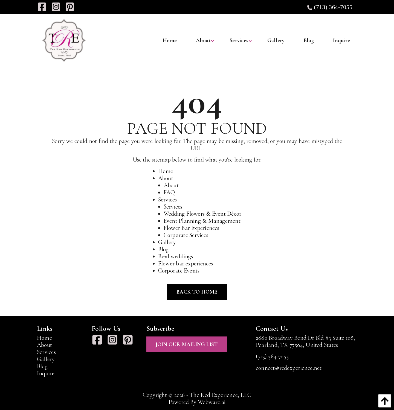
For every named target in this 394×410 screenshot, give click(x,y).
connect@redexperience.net (289, 367)
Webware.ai (211, 402)
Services (167, 199)
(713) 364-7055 (329, 7)
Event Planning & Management (202, 220)
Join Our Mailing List (187, 344)
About (165, 178)
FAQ (169, 192)
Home (165, 171)
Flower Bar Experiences (191, 228)
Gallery (167, 242)
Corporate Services (186, 235)
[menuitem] (169, 40)
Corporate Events (179, 270)
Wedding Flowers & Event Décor (202, 213)
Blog (163, 249)
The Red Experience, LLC (220, 395)
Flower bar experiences (185, 263)
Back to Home (196, 292)
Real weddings (175, 256)
